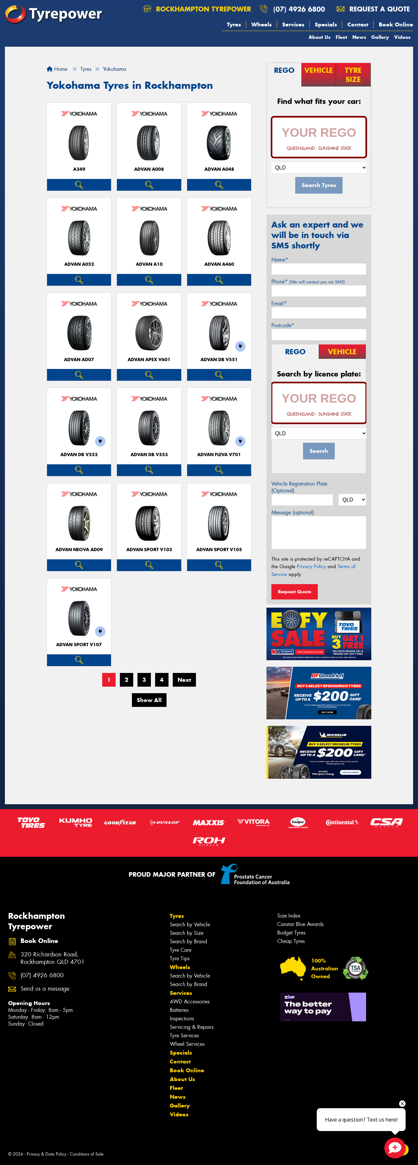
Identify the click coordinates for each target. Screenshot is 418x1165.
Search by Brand (188, 941)
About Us (319, 37)
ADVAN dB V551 (219, 359)
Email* (279, 303)
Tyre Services (184, 1035)
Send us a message (45, 989)
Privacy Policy (311, 566)
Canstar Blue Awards (300, 924)
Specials (326, 24)
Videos (402, 37)
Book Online (396, 24)
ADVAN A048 (219, 169)
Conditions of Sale (87, 1154)
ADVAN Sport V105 (219, 549)
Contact (357, 24)
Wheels (261, 24)
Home (57, 69)
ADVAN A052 (79, 264)
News (359, 37)
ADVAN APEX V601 (149, 359)
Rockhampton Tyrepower (197, 9)
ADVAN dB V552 (79, 454)
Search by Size (186, 933)
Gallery (380, 37)
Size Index (288, 915)
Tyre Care (180, 950)
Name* (279, 259)
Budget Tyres (291, 932)
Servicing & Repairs (192, 1027)
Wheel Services (187, 1044)
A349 (79, 169)
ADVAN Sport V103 (149, 549)
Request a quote (373, 9)
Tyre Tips (179, 958)
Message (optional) (292, 512)
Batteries (179, 1010)
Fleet (341, 37)
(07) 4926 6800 (299, 9)
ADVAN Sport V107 (79, 644)
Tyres (234, 24)
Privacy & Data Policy (46, 1154)
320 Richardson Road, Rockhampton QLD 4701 (53, 958)
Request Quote (294, 592)
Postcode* (282, 325)
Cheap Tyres (291, 941)
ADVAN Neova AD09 (79, 549)
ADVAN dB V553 (149, 454)
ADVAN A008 (149, 169)
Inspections (182, 1018)
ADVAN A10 (149, 264)
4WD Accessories (190, 1001)
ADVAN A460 (219, 264)
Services (293, 24)
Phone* (308, 281)
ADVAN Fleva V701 (219, 454)
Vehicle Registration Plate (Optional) (299, 487)
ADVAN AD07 (79, 359)
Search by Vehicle (190, 924)
